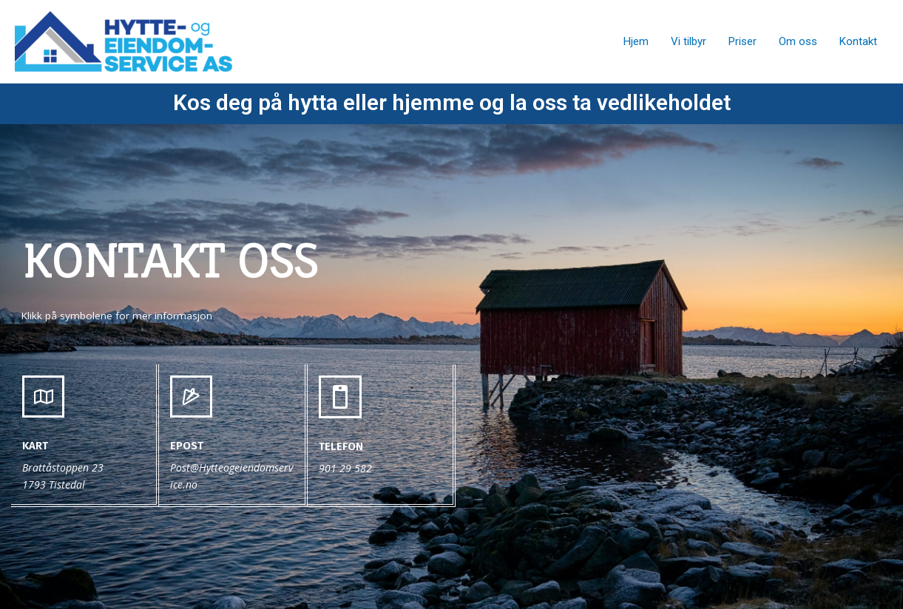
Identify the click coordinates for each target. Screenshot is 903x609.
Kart (35, 445)
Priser (742, 41)
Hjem (636, 41)
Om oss (798, 41)
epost (186, 445)
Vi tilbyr (688, 41)
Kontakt (858, 41)
